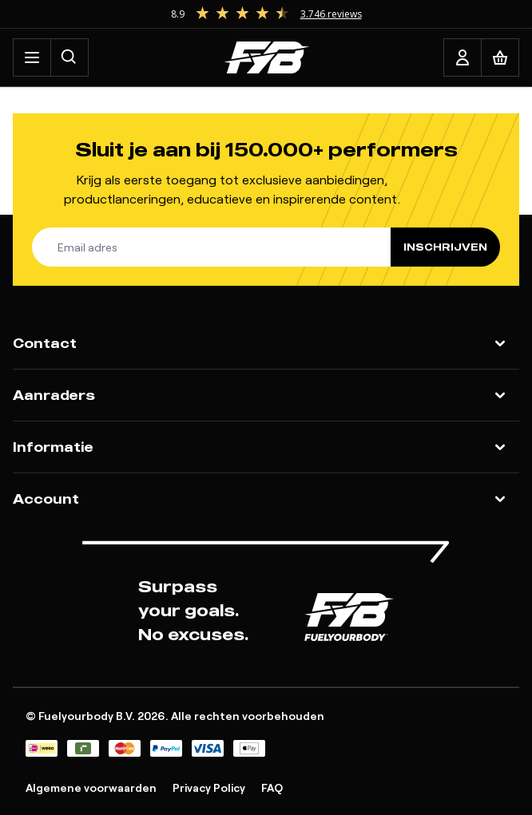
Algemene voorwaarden (91, 787)
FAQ (272, 787)
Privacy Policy (209, 787)
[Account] (462, 57)
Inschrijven (445, 247)
